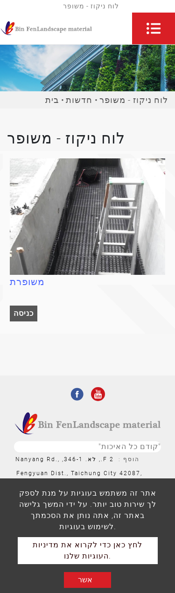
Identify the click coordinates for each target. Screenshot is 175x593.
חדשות (79, 100)
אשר (85, 579)
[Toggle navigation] (153, 28)
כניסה (24, 313)
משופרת (27, 281)
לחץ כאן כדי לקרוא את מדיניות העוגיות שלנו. (87, 550)
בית (52, 100)
